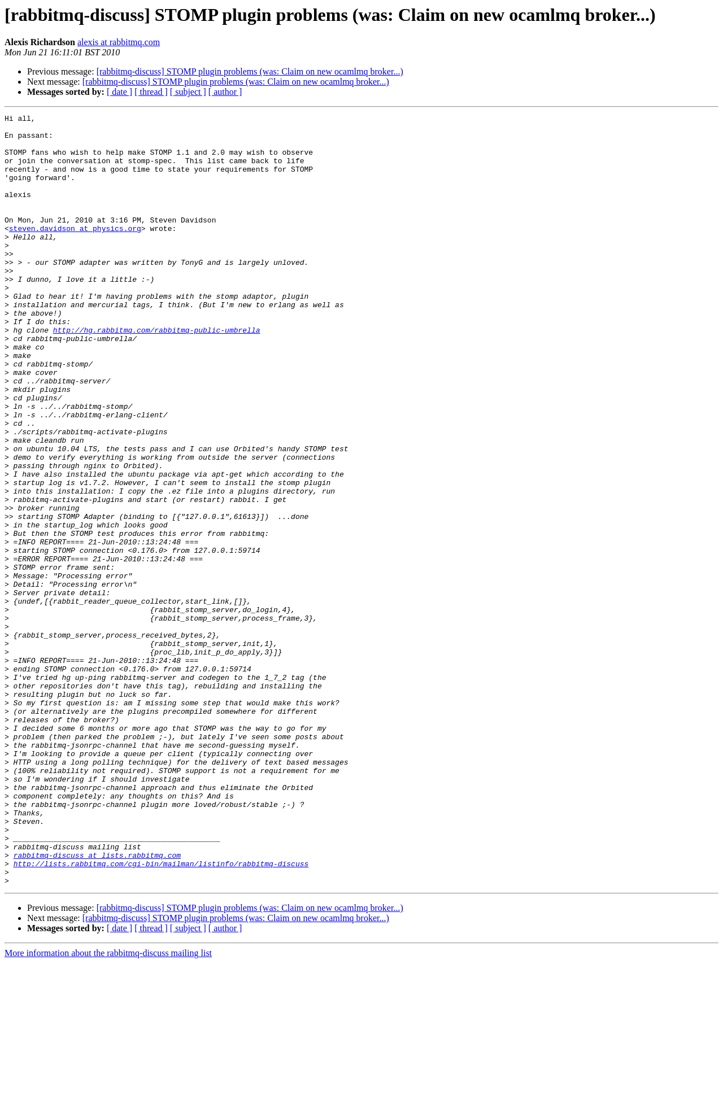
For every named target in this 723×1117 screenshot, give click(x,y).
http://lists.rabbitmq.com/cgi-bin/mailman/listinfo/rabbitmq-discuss (161, 1014)
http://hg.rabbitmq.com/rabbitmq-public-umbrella (156, 374)
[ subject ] (188, 92)
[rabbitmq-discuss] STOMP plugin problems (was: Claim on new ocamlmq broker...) (250, 71)
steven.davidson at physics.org (75, 252)
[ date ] (119, 92)
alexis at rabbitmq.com (118, 42)
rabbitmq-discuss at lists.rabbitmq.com (97, 1004)
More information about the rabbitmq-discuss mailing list (108, 1107)
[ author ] (225, 92)
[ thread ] (151, 92)
